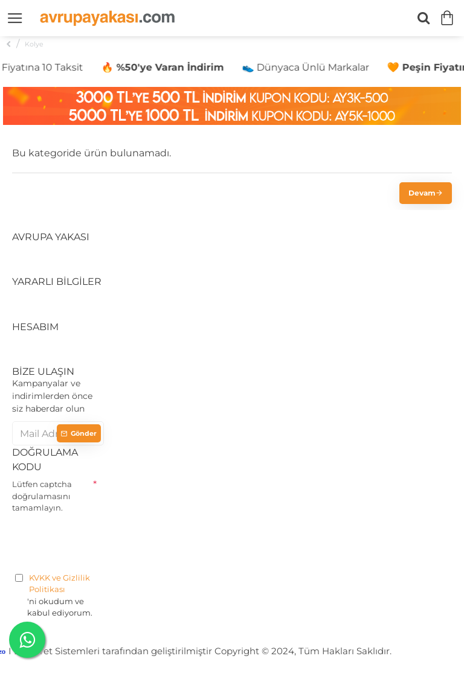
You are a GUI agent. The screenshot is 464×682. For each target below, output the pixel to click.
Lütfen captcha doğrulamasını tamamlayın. (42, 495)
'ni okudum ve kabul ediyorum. (58, 595)
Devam (422, 192)
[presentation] (104, 540)
